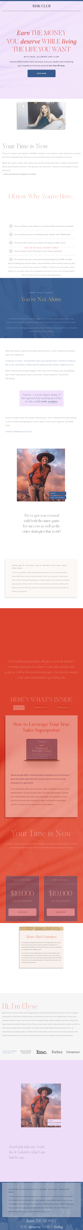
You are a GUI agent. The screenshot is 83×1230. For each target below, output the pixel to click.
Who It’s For (10, 16)
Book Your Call (71, 16)
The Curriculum (43, 16)
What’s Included (26, 16)
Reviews (57, 16)
